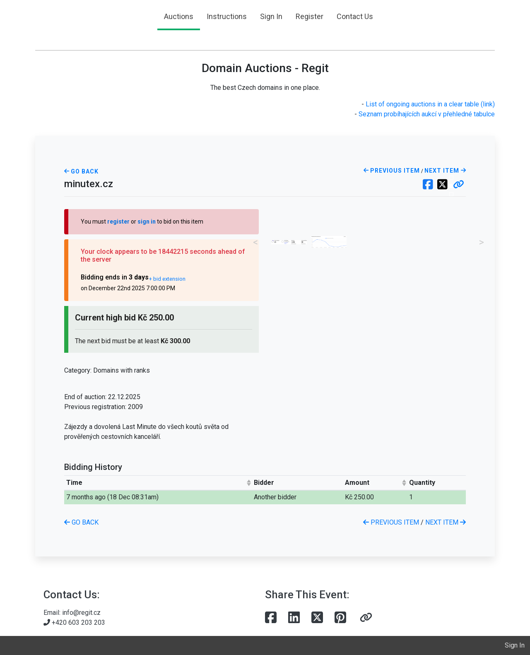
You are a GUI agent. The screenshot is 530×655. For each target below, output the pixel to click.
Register (309, 16)
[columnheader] (158, 482)
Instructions (227, 16)
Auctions (178, 16)
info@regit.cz (81, 612)
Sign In (271, 16)
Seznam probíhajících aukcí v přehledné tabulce (427, 114)
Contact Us (355, 16)
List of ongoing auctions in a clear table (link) (430, 104)
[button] (458, 185)
